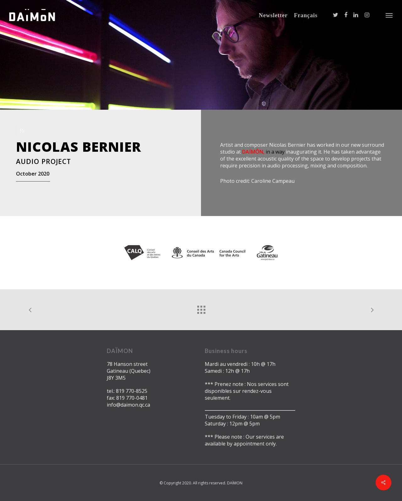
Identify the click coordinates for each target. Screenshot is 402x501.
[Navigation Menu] (389, 15)
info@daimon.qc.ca (128, 404)
